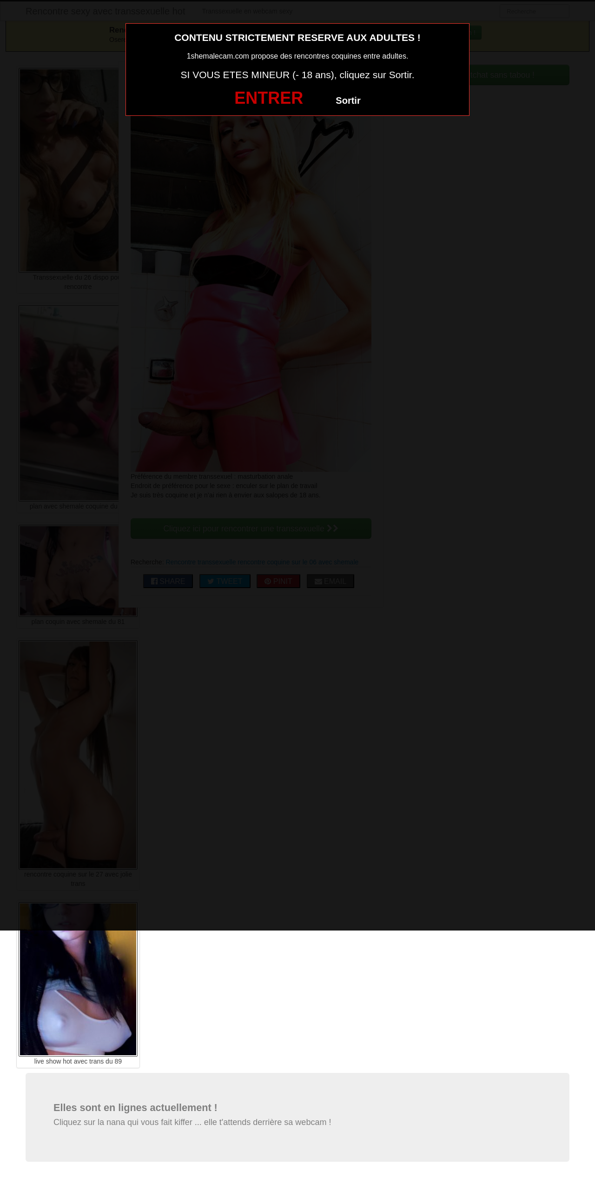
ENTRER (268, 97)
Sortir (348, 100)
